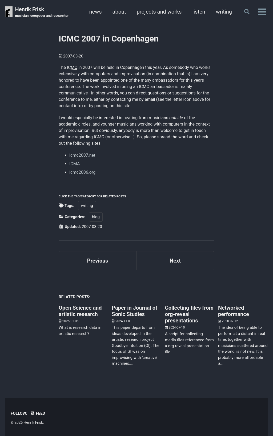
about (119, 12)
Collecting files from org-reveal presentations (189, 314)
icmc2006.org (82, 172)
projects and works (159, 12)
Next (175, 261)
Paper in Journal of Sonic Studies (134, 311)
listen (198, 12)
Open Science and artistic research (80, 311)
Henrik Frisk (42, 12)
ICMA (74, 163)
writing (224, 12)
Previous (97, 261)
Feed (37, 413)
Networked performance (233, 311)
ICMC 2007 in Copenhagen (109, 39)
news (95, 12)
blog (96, 216)
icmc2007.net (82, 155)
